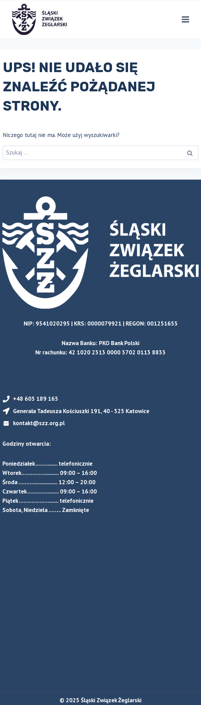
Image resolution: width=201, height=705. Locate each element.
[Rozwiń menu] (185, 19)
